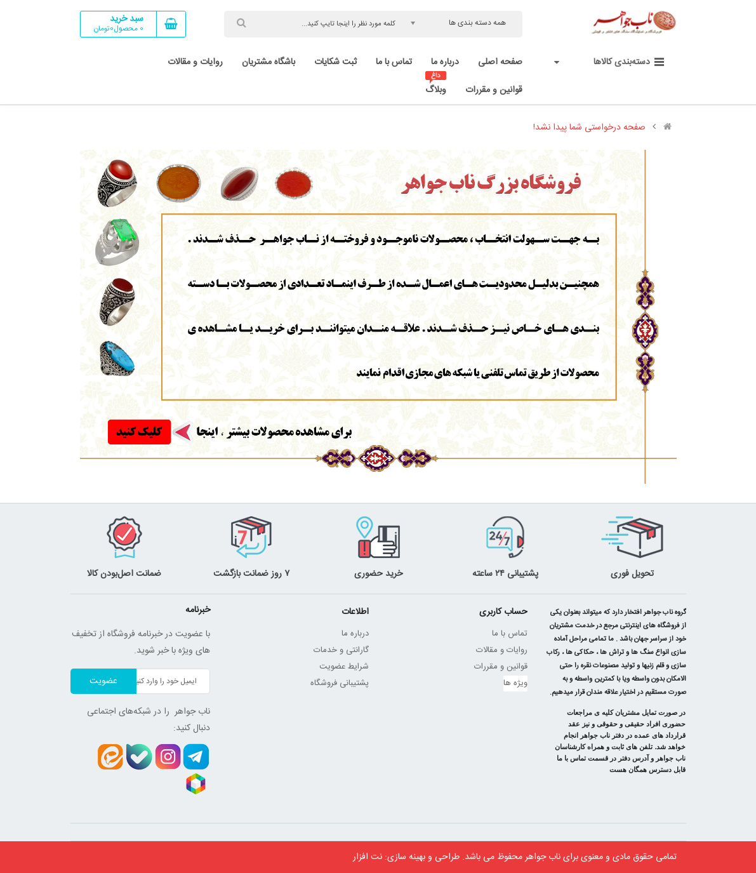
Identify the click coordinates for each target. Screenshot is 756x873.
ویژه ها (515, 683)
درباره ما (355, 634)
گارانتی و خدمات (341, 650)
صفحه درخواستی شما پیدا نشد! (589, 127)
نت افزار (367, 857)
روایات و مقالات (501, 650)
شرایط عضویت (344, 667)
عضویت (103, 681)
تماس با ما (509, 634)
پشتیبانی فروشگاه (339, 683)
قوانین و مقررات (500, 667)
